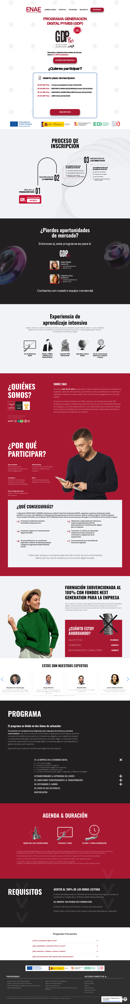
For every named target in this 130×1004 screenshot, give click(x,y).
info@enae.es (56, 998)
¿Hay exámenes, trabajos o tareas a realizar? (65, 951)
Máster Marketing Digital (14, 988)
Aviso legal (62, 998)
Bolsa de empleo (89, 983)
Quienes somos (88, 992)
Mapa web (68, 998)
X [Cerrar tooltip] (120, 997)
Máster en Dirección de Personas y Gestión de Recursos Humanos (61, 988)
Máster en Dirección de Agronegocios (56, 981)
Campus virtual (88, 981)
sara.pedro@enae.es (69, 266)
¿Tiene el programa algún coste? (65, 940)
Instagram (122, 998)
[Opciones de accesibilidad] (125, 999)
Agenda (86, 985)
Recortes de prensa (90, 990)
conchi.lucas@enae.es (70, 280)
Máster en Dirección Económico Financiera (19, 983)
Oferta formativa (89, 988)
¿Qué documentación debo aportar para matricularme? (65, 956)
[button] (128, 679)
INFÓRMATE (97, 9)
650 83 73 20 (67, 268)
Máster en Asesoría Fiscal (53, 985)
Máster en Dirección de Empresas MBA (18, 981)
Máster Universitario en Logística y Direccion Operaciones (23, 985)
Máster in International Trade (54, 983)
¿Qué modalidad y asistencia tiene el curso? (65, 946)
